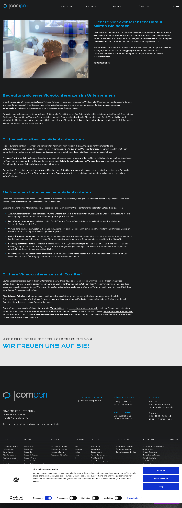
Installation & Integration (59, 449)
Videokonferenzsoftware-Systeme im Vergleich (79, 287)
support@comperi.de (160, 419)
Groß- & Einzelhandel (149, 461)
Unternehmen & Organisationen (153, 446)
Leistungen (9, 439)
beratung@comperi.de (161, 407)
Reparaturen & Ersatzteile (59, 455)
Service (55, 439)
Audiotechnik (9, 302)
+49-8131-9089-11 (160, 416)
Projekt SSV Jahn (30, 458)
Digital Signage (8, 452)
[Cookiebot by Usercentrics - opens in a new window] (16, 503)
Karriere (77, 452)
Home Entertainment (149, 464)
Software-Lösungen (43, 302)
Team (76, 446)
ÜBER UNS (144, 6)
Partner (76, 455)
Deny (161, 491)
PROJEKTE (91, 6)
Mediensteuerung (8, 449)
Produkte (96, 439)
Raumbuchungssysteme (99, 455)
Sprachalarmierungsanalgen (100, 461)
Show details (133, 503)
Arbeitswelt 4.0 (42, 114)
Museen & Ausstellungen (151, 455)
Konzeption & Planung (59, 446)
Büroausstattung (96, 452)
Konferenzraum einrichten (124, 446)
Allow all (161, 475)
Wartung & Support (57, 452)
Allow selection (161, 483)
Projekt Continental (31, 455)
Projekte (29, 439)
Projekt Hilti (28, 452)
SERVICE (117, 6)
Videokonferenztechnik (122, 47)
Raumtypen (122, 439)
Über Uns (79, 439)
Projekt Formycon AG (31, 467)
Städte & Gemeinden (149, 458)
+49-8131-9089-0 (159, 404)
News (76, 458)
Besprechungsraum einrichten (126, 452)
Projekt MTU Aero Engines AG (34, 464)
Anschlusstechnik (97, 458)
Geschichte (78, 449)
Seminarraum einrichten (124, 449)
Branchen (148, 439)
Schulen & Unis (147, 449)
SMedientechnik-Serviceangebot (118, 311)
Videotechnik (22, 302)
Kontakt (174, 439)
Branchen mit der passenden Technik (19, 299)
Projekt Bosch (29, 446)
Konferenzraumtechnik (104, 53)
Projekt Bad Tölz (30, 461)
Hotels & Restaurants (149, 452)
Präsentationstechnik (10, 455)
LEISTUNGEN (66, 6)
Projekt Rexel (28, 449)
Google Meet (7, 464)
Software (94, 464)
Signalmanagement (9, 458)
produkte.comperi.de (89, 400)
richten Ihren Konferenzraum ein (83, 308)
